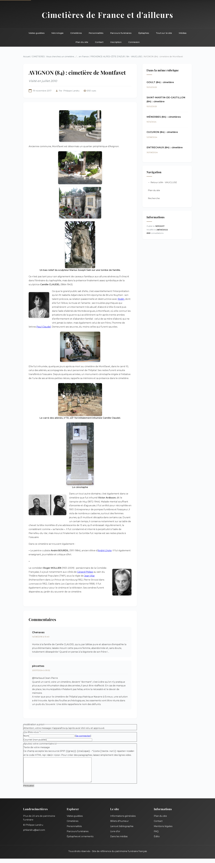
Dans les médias (119, 841)
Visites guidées (37, 33)
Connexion (134, 42)
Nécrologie (57, 33)
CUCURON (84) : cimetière (162, 132)
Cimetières (76, 33)
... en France (83, 56)
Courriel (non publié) (34, 739)
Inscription (115, 42)
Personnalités (96, 33)
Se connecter (83, 736)
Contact (99, 42)
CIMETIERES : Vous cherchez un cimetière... (53, 56)
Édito (157, 841)
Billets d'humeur (119, 825)
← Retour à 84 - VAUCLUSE (162, 182)
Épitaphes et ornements (80, 841)
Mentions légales (163, 830)
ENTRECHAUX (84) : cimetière (165, 147)
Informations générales (123, 820)
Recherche (154, 198)
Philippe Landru (71, 90)
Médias (182, 33)
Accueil (26, 56)
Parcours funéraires (120, 33)
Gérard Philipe (85, 572)
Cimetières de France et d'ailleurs (107, 15)
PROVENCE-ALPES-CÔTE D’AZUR (107, 56)
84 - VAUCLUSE (134, 56)
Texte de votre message (36, 747)
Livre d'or (115, 835)
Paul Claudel (43, 326)
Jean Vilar (89, 575)
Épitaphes (143, 33)
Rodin (121, 299)
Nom (26, 736)
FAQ (156, 835)
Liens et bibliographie (121, 830)
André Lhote (105, 550)
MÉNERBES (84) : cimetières (164, 116)
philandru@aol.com (34, 834)
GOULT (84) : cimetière (160, 82)
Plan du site (82, 42)
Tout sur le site (164, 33)
